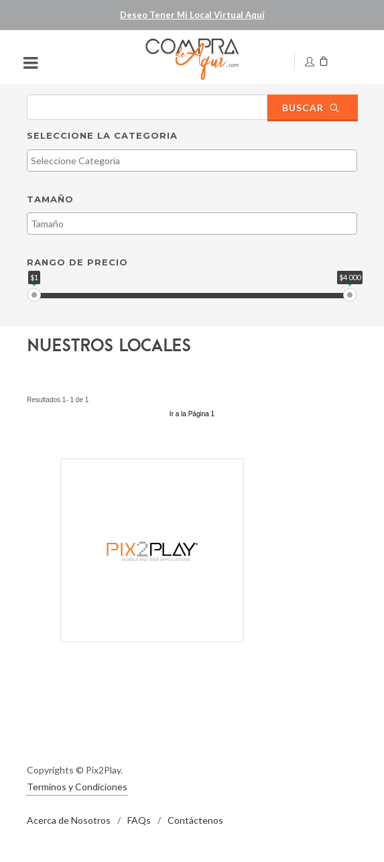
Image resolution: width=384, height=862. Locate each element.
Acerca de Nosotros (69, 820)
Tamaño (50, 199)
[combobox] (192, 160)
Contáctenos (195, 820)
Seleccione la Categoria (102, 135)
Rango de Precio (77, 262)
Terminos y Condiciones (77, 786)
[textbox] (195, 160)
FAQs (139, 820)
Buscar (311, 107)
